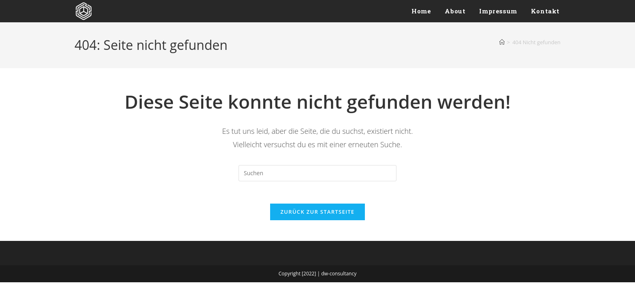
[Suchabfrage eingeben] (317, 173)
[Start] (502, 42)
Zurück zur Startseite (318, 214)
